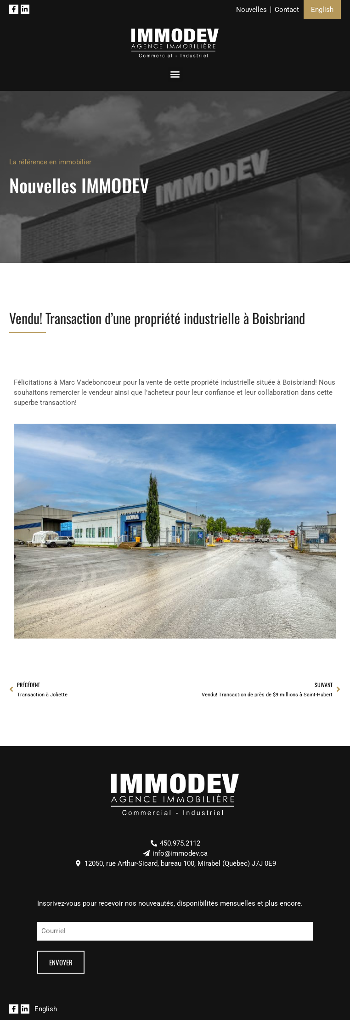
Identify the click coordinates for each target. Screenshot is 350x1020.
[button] (175, 74)
